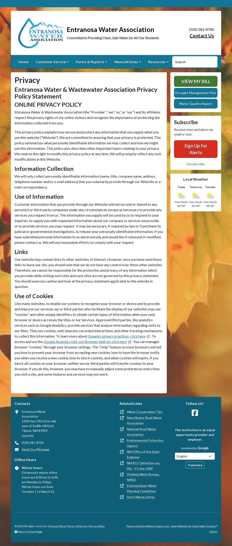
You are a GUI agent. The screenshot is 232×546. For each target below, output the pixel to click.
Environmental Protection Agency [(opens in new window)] (145, 443)
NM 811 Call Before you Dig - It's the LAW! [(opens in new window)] (143, 465)
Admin (213, 531)
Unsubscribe (196, 164)
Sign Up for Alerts (195, 149)
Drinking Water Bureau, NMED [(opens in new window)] (143, 477)
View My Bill (195, 81)
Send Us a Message (35, 449)
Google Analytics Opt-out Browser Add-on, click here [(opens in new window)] (85, 341)
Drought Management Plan (195, 93)
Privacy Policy (57, 526)
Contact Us (202, 35)
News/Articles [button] (126, 62)
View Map (28, 435)
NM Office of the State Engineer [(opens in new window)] (143, 454)
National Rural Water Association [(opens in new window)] (141, 431)
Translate (195, 465)
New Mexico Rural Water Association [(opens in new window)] (144, 420)
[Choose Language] (195, 456)
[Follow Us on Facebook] (195, 413)
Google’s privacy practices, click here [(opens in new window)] (116, 336)
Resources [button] (157, 62)
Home (23, 62)
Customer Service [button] (51, 62)
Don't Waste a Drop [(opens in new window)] (141, 497)
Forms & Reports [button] (90, 62)
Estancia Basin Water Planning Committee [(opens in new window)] (142, 488)
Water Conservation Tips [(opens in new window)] (145, 412)
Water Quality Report (195, 104)
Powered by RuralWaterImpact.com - (172, 526)
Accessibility (97, 526)
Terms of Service (77, 526)
